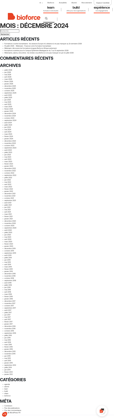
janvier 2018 (8, 299)
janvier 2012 (8, 374)
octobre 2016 (9, 331)
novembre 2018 (9, 276)
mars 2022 (8, 187)
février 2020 (8, 244)
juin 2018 (7, 287)
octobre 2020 (9, 225)
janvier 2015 (8, 363)
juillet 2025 (8, 97)
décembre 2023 (10, 141)
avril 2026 (7, 77)
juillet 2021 (8, 205)
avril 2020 (7, 239)
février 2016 (8, 347)
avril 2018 (7, 292)
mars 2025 (8, 107)
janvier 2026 (8, 84)
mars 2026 (8, 79)
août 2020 (8, 230)
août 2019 (7, 255)
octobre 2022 (9, 173)
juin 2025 (7, 100)
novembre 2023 (10, 143)
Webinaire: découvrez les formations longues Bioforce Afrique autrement (30, 48)
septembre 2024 (10, 120)
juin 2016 (7, 338)
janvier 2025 (8, 111)
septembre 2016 (10, 333)
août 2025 (8, 95)
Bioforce (50, 3)
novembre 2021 (9, 196)
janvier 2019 (8, 271)
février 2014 (8, 372)
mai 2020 (7, 237)
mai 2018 (7, 290)
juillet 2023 (8, 152)
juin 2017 (7, 315)
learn (6, 389)
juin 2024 (7, 127)
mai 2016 (7, 340)
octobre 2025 (9, 91)
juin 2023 (7, 155)
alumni (6, 386)
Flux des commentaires (12, 410)
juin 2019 (7, 260)
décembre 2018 (10, 274)
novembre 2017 (9, 303)
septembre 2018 (10, 280)
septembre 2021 (10, 200)
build (6, 391)
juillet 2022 (8, 177)
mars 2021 (8, 214)
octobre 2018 (9, 278)
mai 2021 (7, 209)
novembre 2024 (10, 116)
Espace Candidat (102, 3)
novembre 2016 (9, 328)
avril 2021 (7, 212)
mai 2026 (7, 74)
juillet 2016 (8, 335)
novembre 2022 (10, 171)
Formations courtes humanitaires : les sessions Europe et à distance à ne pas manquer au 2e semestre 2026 (43, 44)
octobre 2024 (9, 118)
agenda (7, 384)
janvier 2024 (8, 139)
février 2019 (8, 269)
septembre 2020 (10, 228)
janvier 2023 (8, 166)
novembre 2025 (10, 88)
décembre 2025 (10, 86)
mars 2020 (8, 241)
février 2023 (8, 164)
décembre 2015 (10, 351)
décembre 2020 (10, 221)
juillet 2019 (8, 258)
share (6, 393)
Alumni (74, 3)
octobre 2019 (9, 251)
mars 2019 (8, 267)
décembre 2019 (10, 248)
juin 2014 (7, 370)
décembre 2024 (10, 113)
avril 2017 (7, 319)
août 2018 (7, 283)
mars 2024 (8, 134)
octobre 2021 (9, 198)
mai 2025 (7, 102)
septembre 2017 (10, 308)
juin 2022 (7, 180)
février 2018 (8, 296)
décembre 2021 (9, 193)
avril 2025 (7, 104)
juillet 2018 (8, 285)
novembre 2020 (10, 223)
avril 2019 (7, 264)
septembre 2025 (10, 93)
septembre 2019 (10, 253)
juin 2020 (7, 235)
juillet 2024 (8, 125)
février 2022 (8, 189)
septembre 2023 (10, 148)
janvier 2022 (8, 191)
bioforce (7, 396)
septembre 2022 (10, 175)
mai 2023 (7, 157)
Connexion (8, 406)
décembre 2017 (9, 301)
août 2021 (7, 203)
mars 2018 (8, 294)
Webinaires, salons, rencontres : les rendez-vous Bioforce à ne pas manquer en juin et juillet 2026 (39, 53)
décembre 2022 (10, 168)
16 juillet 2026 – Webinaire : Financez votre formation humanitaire (27, 46)
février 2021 (8, 216)
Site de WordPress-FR (12, 413)
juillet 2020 (8, 232)
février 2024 (8, 136)
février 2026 (8, 81)
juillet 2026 (8, 70)
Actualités (63, 3)
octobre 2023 (9, 145)
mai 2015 (7, 358)
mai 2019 (7, 262)
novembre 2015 (9, 354)
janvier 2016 (8, 349)
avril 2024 (7, 132)
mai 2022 (7, 182)
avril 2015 (7, 360)
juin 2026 (7, 72)
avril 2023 (7, 159)
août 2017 (7, 310)
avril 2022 (7, 184)
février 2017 (8, 322)
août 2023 (8, 150)
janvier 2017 (8, 324)
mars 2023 (8, 161)
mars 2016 (8, 344)
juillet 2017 (8, 312)
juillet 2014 (8, 367)
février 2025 (8, 109)
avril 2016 (7, 342)
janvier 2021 (8, 219)
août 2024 (8, 123)
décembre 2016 (10, 326)
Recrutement (87, 3)
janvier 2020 (8, 246)
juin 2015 (7, 356)
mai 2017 (7, 317)
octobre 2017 (9, 306)
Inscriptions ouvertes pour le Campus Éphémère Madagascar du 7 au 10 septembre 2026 (36, 50)
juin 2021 (7, 207)
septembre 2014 (10, 365)
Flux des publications (11, 408)
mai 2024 (7, 129)
